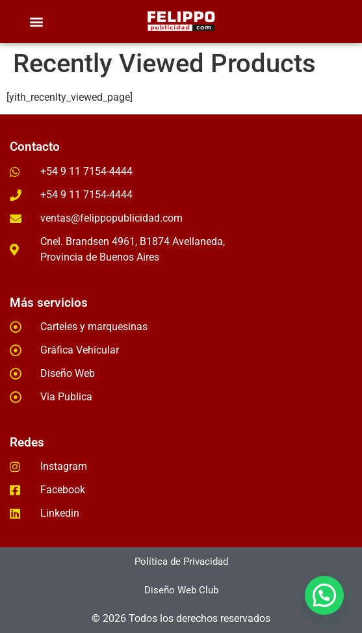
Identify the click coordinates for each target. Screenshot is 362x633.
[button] (36, 21)
